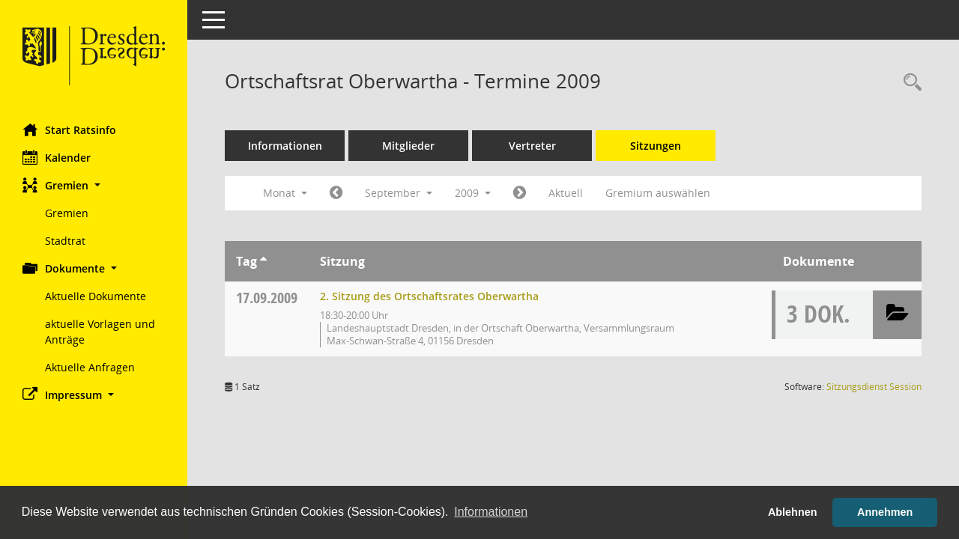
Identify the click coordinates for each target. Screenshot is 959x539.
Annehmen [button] (885, 512)
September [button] (398, 193)
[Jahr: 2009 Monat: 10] (519, 193)
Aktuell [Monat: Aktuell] (565, 193)
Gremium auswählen (657, 193)
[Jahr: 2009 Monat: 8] (336, 193)
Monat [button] (285, 193)
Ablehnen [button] (792, 512)
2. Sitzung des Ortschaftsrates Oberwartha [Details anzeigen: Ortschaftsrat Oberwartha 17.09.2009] (429, 296)
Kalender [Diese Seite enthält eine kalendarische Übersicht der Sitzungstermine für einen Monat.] (56, 157)
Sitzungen (655, 145)
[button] (93, 185)
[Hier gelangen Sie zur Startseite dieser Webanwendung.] (93, 56)
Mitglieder (408, 145)
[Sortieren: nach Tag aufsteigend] (263, 261)
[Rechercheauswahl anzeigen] (909, 82)
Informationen (285, 145)
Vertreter (532, 145)
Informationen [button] (490, 511)
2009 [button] (473, 193)
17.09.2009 (266, 297)
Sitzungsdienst (874, 386)
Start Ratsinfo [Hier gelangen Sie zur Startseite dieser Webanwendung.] (69, 129)
